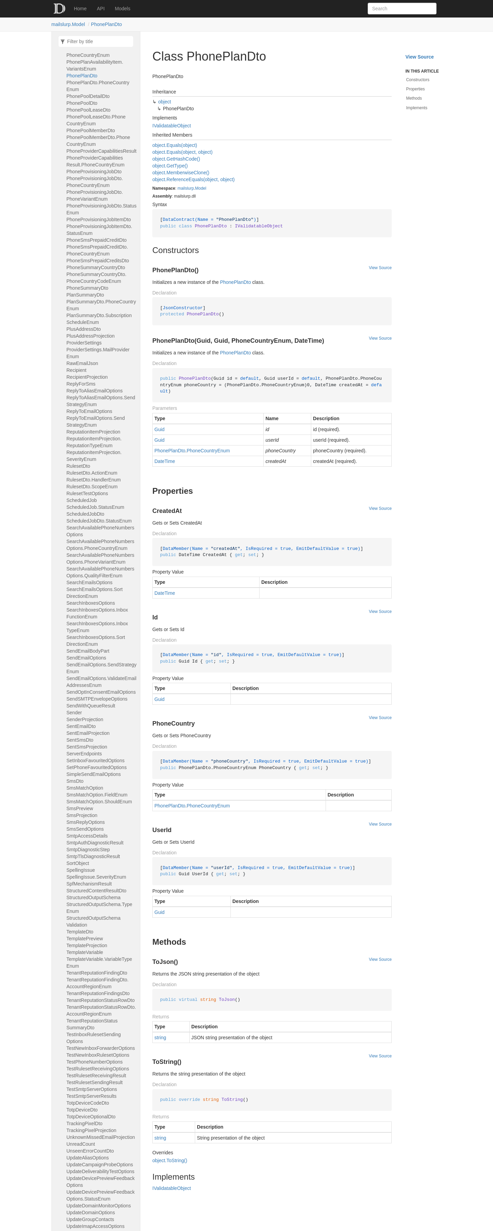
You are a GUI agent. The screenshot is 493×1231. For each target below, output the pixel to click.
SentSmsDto (79, 740)
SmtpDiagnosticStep (88, 849)
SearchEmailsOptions (89, 582)
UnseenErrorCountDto (90, 1151)
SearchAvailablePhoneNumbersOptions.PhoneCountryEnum (100, 545)
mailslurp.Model (68, 24)
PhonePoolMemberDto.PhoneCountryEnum (98, 141)
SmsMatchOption (84, 788)
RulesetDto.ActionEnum (91, 473)
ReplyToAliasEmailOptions (94, 390)
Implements (416, 107)
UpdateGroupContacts (90, 1219)
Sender (74, 712)
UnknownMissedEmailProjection (100, 1137)
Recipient (76, 370)
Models (122, 8)
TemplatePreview (84, 938)
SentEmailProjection (88, 733)
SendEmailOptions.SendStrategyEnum (101, 668)
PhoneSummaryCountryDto (95, 267)
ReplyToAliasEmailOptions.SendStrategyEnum (100, 401)
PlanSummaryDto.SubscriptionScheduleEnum (99, 319)
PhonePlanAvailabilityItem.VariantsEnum (94, 65)
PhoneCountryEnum (208, 450)
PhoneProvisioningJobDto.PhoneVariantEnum (94, 195)
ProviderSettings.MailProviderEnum (97, 353)
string (160, 1037)
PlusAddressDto (83, 329)
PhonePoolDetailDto (88, 96)
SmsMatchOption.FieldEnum (96, 794)
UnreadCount (80, 1144)
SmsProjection (81, 815)
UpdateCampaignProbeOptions (99, 1164)
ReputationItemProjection (93, 432)
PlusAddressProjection (90, 336)
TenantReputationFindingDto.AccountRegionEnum (97, 983)
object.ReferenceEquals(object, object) (193, 179)
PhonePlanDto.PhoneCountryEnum (97, 86)
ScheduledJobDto (85, 514)
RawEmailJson (82, 363)
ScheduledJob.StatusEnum (95, 507)
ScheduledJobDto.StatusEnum (99, 521)
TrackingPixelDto (84, 1123)
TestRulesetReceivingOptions (97, 1068)
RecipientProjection (87, 377)
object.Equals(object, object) (182, 152)
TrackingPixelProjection (91, 1130)
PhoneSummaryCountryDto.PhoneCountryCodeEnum (96, 278)
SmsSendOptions (85, 829)
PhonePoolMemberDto (90, 130)
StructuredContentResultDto (96, 890)
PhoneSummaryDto (87, 288)
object (164, 101)
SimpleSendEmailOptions (93, 774)
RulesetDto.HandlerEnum (93, 479)
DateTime (164, 461)
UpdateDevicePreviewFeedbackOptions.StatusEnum (100, 1195)
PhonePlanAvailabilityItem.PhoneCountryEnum (94, 52)
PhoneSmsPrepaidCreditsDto (97, 260)
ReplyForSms (81, 384)
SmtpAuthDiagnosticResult (95, 842)
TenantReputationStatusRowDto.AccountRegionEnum (101, 1010)
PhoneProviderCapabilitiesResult (101, 151)
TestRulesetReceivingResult (96, 1075)
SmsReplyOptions (85, 822)
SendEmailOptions (86, 658)
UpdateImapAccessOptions (95, 1226)
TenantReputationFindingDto (96, 973)
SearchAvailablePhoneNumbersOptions (100, 531)
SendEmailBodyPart (87, 651)
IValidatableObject (171, 125)
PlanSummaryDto (85, 295)
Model (200, 188)
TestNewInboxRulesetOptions (97, 1055)
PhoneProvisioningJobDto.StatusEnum (101, 209)
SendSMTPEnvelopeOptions (96, 699)
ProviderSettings (84, 343)
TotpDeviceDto (82, 1110)
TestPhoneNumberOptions (94, 1062)
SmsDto (75, 781)
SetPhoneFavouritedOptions (96, 767)
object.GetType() (170, 165)
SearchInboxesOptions (90, 603)
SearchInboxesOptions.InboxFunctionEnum (97, 613)
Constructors (417, 79)
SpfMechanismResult (89, 884)
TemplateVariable (84, 952)
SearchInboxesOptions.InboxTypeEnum (97, 627)
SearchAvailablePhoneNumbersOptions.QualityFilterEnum (100, 572)
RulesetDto (78, 466)
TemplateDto (79, 931)
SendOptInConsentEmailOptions (101, 692)
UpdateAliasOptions (87, 1157)
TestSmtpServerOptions (91, 1089)
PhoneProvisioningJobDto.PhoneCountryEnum (94, 182)
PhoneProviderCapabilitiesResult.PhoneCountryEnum (95, 161)
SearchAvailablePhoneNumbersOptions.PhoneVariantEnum (100, 558)
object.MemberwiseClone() (181, 172)
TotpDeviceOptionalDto (90, 1116)
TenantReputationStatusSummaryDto (91, 1024)
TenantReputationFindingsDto (97, 993)
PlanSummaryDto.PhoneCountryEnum (101, 305)
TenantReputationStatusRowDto (100, 1000)
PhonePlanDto (106, 24)
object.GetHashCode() (176, 159)
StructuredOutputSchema (93, 897)
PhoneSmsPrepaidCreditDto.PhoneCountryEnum (97, 250)
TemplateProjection (86, 945)
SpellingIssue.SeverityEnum (96, 877)
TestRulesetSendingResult (94, 1082)
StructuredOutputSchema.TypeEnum (99, 908)
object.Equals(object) (174, 145)
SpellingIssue (80, 870)
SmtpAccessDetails (87, 836)
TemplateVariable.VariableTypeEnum (99, 962)
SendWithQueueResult (90, 705)
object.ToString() (169, 1160)
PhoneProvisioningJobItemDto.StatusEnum (99, 230)
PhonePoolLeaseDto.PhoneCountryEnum (96, 120)
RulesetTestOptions (87, 493)
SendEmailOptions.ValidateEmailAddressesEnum (101, 682)
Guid (159, 429)
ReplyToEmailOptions (89, 411)
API (101, 8)
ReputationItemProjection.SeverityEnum (94, 456)
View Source (380, 267)
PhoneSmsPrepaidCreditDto (96, 240)
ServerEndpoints (84, 753)
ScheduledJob (81, 500)
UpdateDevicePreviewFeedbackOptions (100, 1182)
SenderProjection (84, 719)
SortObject (77, 863)
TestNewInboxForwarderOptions (100, 1048)
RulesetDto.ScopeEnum (91, 486)
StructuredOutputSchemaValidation (93, 921)
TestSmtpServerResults (91, 1096)
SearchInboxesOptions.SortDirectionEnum (95, 641)
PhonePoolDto (81, 103)
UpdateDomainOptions (90, 1212)
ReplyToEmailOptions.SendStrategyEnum (95, 421)
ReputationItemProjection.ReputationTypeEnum (94, 442)
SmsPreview (79, 808)
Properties (415, 89)
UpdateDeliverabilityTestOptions (100, 1171)
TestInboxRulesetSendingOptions (93, 1038)
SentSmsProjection (86, 747)
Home (80, 8)
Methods (414, 98)
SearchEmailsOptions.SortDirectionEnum (94, 593)
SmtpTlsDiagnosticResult (93, 856)
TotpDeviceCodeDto (87, 1103)
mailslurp (185, 188)
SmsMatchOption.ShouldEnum (99, 801)
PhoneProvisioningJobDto (94, 171)
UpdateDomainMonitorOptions (98, 1205)
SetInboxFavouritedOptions (95, 760)
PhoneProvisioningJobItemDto (98, 219)
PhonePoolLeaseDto (88, 110)
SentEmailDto (81, 726)
